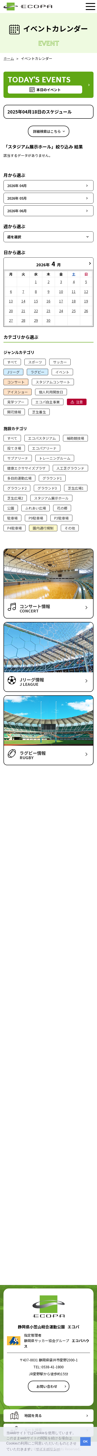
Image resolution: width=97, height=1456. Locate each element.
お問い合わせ (46, 1386)
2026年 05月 (17, 198)
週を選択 (14, 236)
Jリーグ (13, 372)
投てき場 (14, 448)
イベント (62, 372)
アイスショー (17, 392)
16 (48, 301)
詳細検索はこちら (47, 131)
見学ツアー (15, 402)
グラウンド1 (52, 478)
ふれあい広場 (35, 508)
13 (11, 301)
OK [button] (85, 1441)
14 (23, 301)
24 (61, 310)
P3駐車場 (61, 518)
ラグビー (37, 372)
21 (23, 310)
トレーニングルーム (54, 458)
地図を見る (33, 1415)
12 (86, 291)
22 (36, 310)
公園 (10, 508)
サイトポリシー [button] (48, 1449)
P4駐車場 (14, 528)
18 (74, 301)
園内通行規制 (43, 528)
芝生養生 (39, 412)
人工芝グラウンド (70, 468)
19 (86, 301)
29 (36, 320)
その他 (70, 528)
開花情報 (14, 412)
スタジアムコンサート (53, 382)
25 (74, 310)
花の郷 (62, 508)
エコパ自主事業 (47, 402)
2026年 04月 (17, 185)
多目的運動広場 (19, 478)
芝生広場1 (76, 488)
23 (48, 310)
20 (11, 310)
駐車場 (12, 518)
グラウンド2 (17, 488)
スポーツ (35, 362)
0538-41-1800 (52, 1366)
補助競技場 (75, 438)
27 (11, 320)
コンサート (16, 382)
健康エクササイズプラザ (26, 468)
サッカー (60, 362)
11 (74, 291)
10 (61, 291)
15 (36, 301)
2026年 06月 (17, 210)
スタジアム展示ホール (51, 498)
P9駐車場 (36, 518)
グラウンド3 (47, 488)
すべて (12, 362)
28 (23, 320)
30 (48, 320)
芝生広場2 (15, 498)
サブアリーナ (17, 458)
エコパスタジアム (42, 438)
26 (86, 310)
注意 (79, 402)
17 (61, 301)
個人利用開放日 (51, 392)
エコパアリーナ (44, 448)
